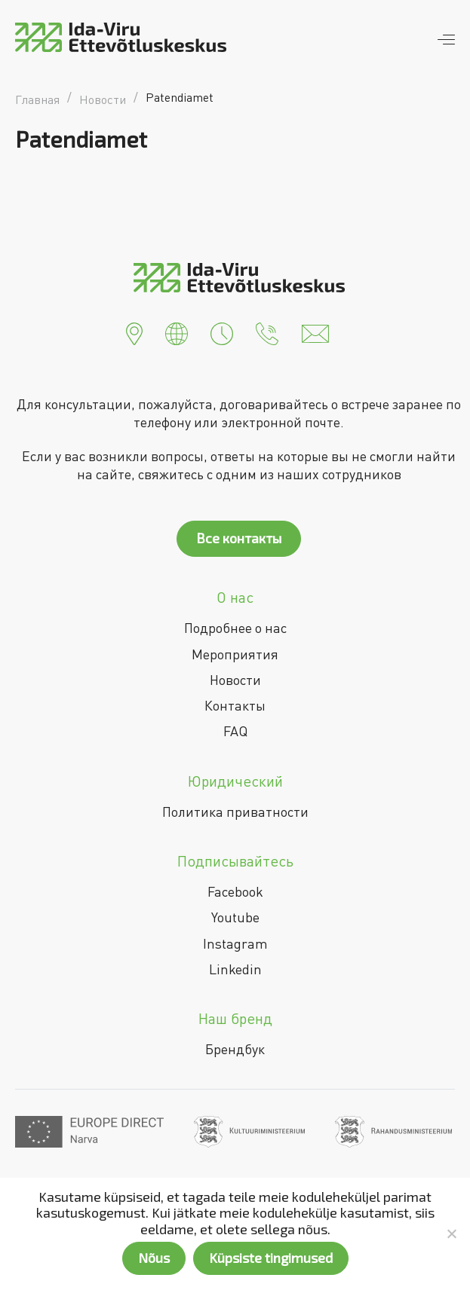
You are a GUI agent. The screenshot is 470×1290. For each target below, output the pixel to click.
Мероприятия (235, 654)
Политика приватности (235, 811)
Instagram (235, 943)
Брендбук (235, 1049)
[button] (134, 332)
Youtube (235, 917)
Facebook (235, 891)
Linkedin (235, 969)
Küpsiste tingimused (271, 1257)
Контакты (235, 705)
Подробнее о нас (235, 627)
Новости (235, 679)
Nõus (154, 1257)
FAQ (235, 731)
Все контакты (238, 538)
